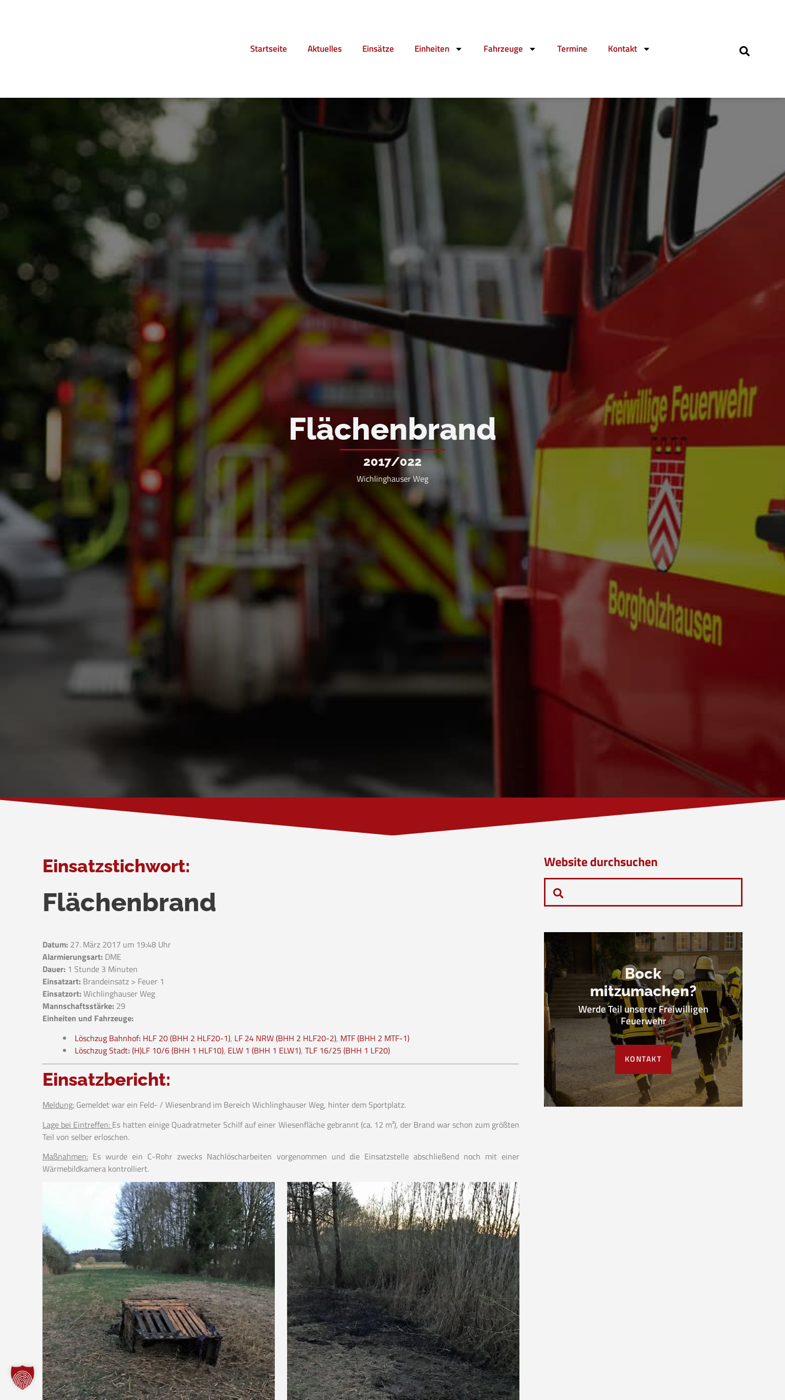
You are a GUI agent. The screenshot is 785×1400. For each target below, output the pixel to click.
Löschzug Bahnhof (107, 1041)
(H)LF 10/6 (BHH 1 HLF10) (178, 1053)
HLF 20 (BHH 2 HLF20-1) (186, 1041)
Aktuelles (325, 48)
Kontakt (629, 48)
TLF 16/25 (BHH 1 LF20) (347, 1053)
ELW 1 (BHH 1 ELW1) (264, 1053)
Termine (572, 48)
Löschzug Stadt (101, 1053)
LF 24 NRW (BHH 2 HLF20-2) (285, 1041)
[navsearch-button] (744, 50)
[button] (22, 1377)
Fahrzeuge (510, 48)
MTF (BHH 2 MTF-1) (374, 1041)
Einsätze (378, 48)
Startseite (268, 48)
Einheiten (439, 48)
